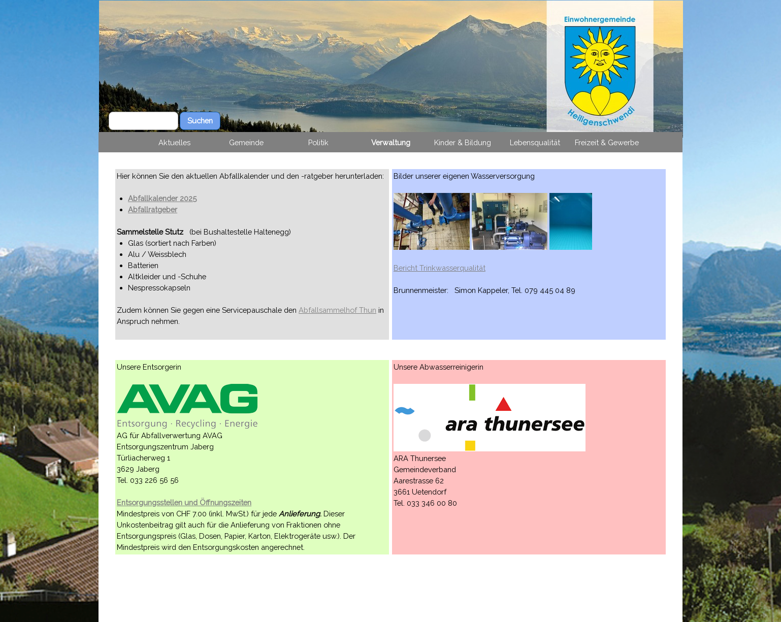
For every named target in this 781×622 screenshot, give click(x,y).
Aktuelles (174, 142)
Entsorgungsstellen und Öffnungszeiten (184, 502)
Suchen (200, 120)
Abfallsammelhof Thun (337, 310)
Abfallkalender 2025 (162, 198)
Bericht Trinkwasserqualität (439, 268)
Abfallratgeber (152, 209)
